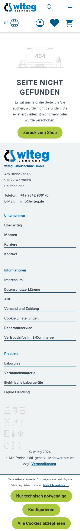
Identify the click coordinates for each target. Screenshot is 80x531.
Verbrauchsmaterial (20, 373)
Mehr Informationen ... (56, 485)
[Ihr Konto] (40, 23)
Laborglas (12, 363)
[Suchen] (50, 7)
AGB (8, 299)
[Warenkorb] (69, 23)
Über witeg (13, 225)
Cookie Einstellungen (21, 318)
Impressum (13, 280)
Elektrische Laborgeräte (23, 382)
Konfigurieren (41, 509)
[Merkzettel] (54, 23)
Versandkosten (43, 464)
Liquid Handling (17, 392)
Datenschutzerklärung (22, 289)
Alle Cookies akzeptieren (41, 523)
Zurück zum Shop (40, 132)
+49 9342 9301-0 (34, 195)
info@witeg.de (32, 201)
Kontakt (10, 254)
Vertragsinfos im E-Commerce (29, 337)
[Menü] (70, 7)
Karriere (10, 244)
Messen (10, 235)
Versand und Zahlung (21, 308)
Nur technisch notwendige (41, 496)
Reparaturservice (18, 328)
